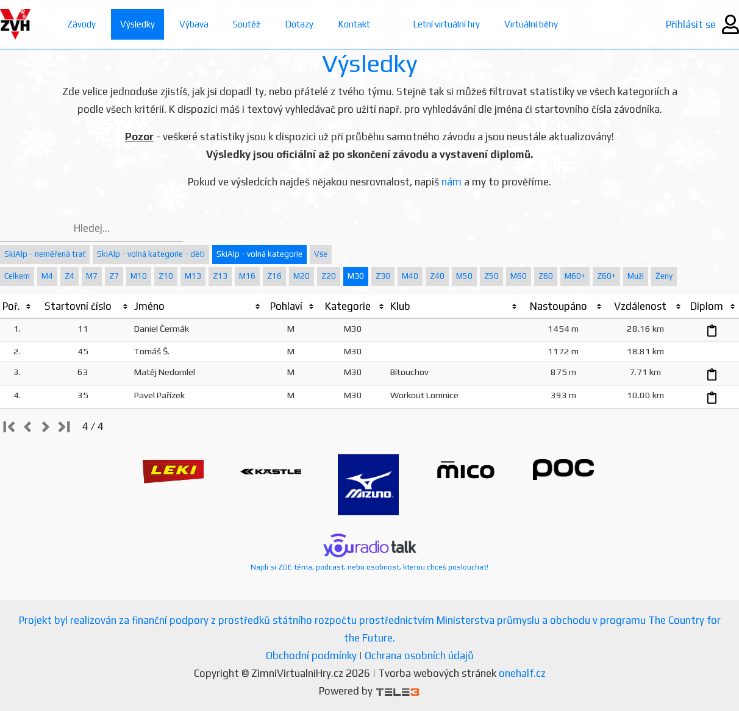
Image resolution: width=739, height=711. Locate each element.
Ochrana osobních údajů (419, 655)
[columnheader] (17, 306)
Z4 (69, 275)
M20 (301, 275)
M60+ (575, 275)
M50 (464, 275)
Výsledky (137, 24)
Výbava (194, 24)
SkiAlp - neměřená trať (44, 254)
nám (451, 182)
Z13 (220, 275)
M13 (193, 275)
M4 (47, 275)
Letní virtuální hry (446, 24)
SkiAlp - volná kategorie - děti (151, 254)
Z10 (166, 275)
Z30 (383, 275)
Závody (81, 24)
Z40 (437, 275)
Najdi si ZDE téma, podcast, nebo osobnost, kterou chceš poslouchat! (369, 552)
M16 (247, 275)
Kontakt (354, 24)
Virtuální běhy (531, 24)
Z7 (114, 275)
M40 (410, 275)
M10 (138, 275)
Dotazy (299, 24)
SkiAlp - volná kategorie (259, 254)
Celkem (17, 275)
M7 (92, 275)
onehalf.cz (522, 673)
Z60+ (606, 275)
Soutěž (246, 24)
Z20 (328, 275)
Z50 (491, 275)
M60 (518, 275)
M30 (356, 275)
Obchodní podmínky (311, 655)
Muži (635, 275)
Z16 (274, 275)
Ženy (664, 275)
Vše (320, 254)
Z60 (545, 275)
